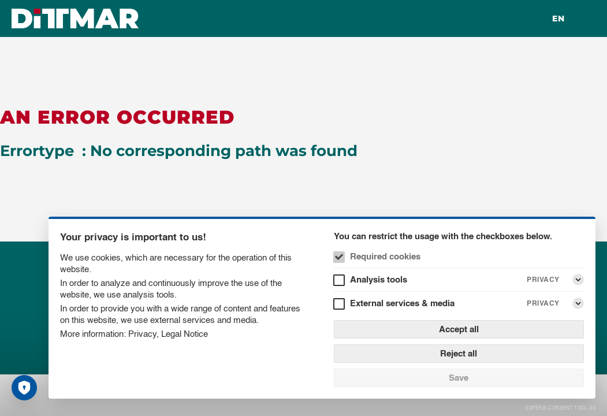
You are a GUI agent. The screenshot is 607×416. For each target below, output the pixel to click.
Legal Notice (184, 334)
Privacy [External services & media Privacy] (543, 303)
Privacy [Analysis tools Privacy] (543, 279)
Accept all (459, 329)
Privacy (142, 334)
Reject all (458, 353)
